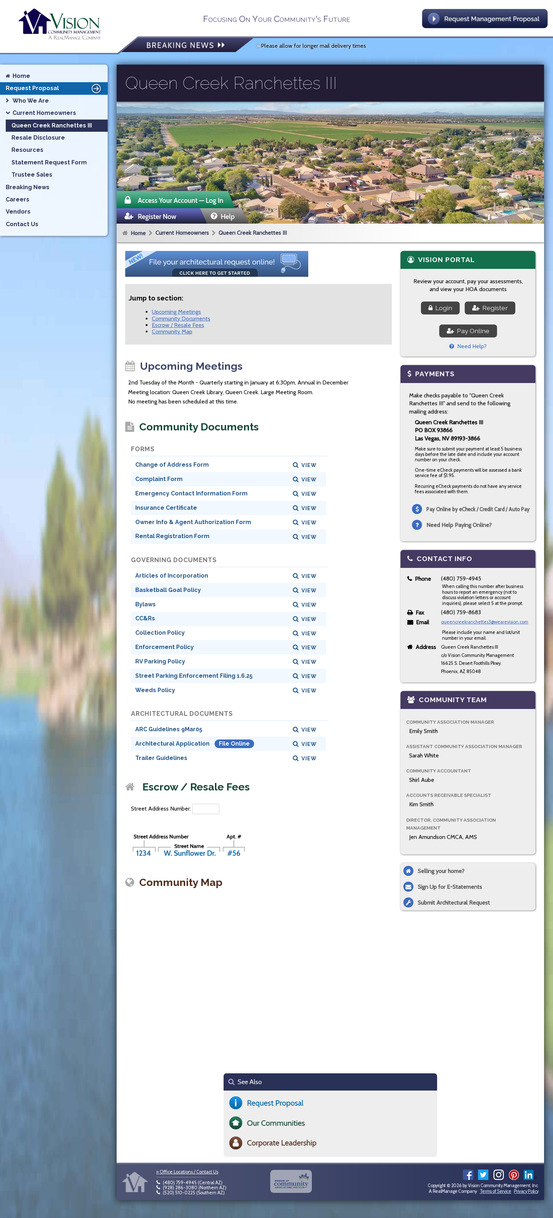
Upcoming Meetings (176, 311)
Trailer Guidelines (161, 758)
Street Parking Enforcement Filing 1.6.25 (194, 675)
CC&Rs (145, 618)
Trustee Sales (31, 174)
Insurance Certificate (166, 507)
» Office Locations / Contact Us (187, 1172)
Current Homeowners (182, 232)
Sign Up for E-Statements (450, 886)
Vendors (18, 211)
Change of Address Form (172, 464)
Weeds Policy (155, 690)
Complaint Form (159, 479)
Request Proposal (54, 88)
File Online (234, 743)
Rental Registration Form (172, 536)
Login (440, 308)
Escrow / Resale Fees (178, 325)
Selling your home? (441, 871)
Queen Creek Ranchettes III (253, 232)
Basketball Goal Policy (168, 590)
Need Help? (468, 346)
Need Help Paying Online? (459, 525)
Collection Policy (160, 632)
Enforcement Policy (164, 647)
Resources (27, 149)
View (309, 465)
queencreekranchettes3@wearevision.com (484, 622)
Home (138, 233)
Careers (17, 199)
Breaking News (28, 187)
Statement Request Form (49, 162)
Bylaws (145, 604)
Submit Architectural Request (454, 902)
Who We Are (31, 100)
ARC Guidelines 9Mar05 (168, 729)
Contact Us (22, 224)
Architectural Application (173, 743)
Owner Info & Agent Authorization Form (193, 522)
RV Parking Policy (160, 661)
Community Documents (181, 318)
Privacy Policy (526, 1191)
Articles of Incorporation (171, 575)
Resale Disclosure (38, 137)
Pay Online (468, 331)
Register (490, 308)
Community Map (172, 331)
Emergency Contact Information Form (191, 493)
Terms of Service (495, 1191)
